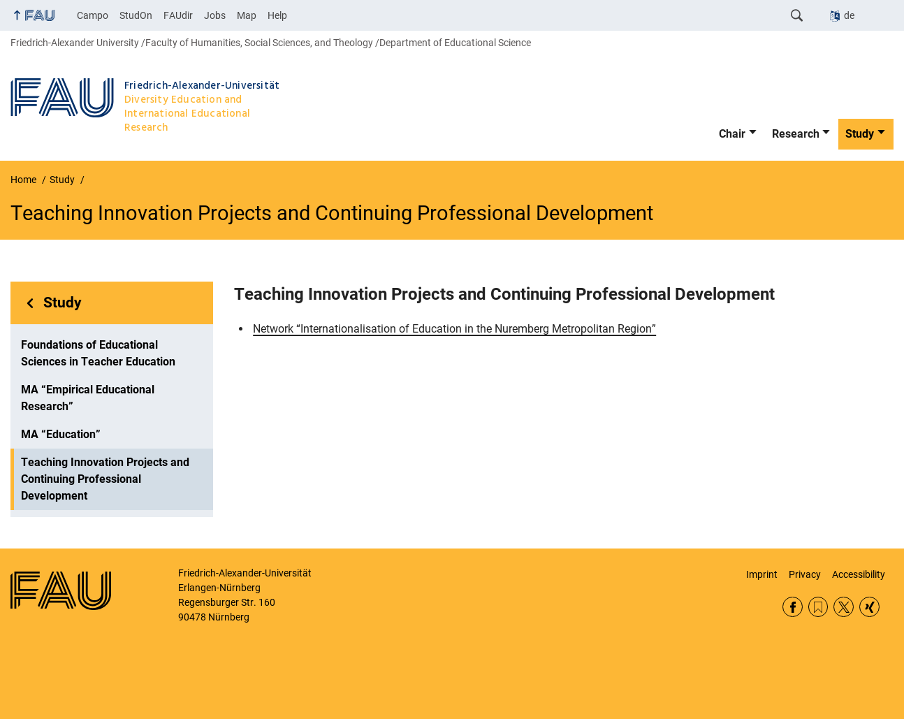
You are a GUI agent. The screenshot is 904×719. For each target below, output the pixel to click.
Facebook (792, 607)
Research (795, 133)
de (849, 15)
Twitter (843, 607)
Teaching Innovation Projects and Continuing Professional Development (105, 479)
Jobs (215, 15)
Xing (869, 607)
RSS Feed (818, 607)
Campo (92, 15)
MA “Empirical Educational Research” (87, 398)
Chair (732, 133)
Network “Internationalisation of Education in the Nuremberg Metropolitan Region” (454, 328)
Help (277, 15)
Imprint (762, 574)
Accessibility (858, 574)
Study (859, 133)
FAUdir (178, 15)
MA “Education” (61, 434)
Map (246, 15)
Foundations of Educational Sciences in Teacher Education (98, 353)
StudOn (135, 15)
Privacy (805, 574)
